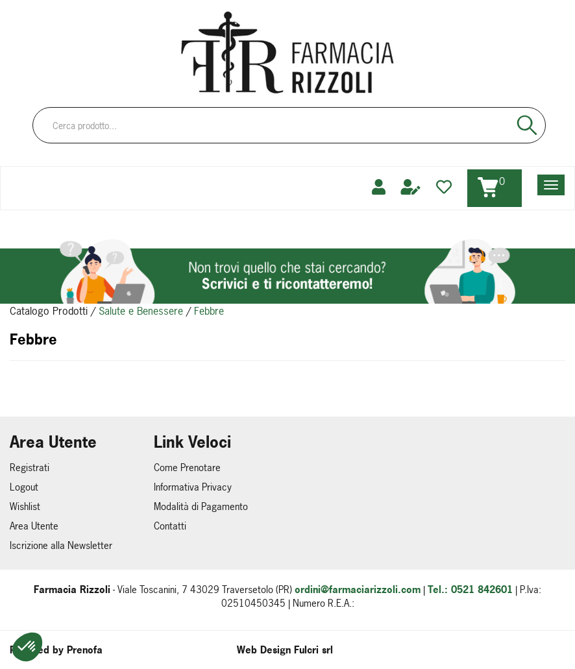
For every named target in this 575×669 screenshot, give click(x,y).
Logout (24, 487)
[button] (27, 647)
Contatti (170, 526)
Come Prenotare (187, 467)
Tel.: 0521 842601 (470, 589)
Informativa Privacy (193, 487)
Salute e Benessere (141, 311)
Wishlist (25, 506)
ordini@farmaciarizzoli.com (358, 589)
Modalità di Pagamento (201, 506)
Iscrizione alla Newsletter (61, 545)
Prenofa (85, 650)
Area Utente (34, 526)
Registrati (29, 467)
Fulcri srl (313, 650)
